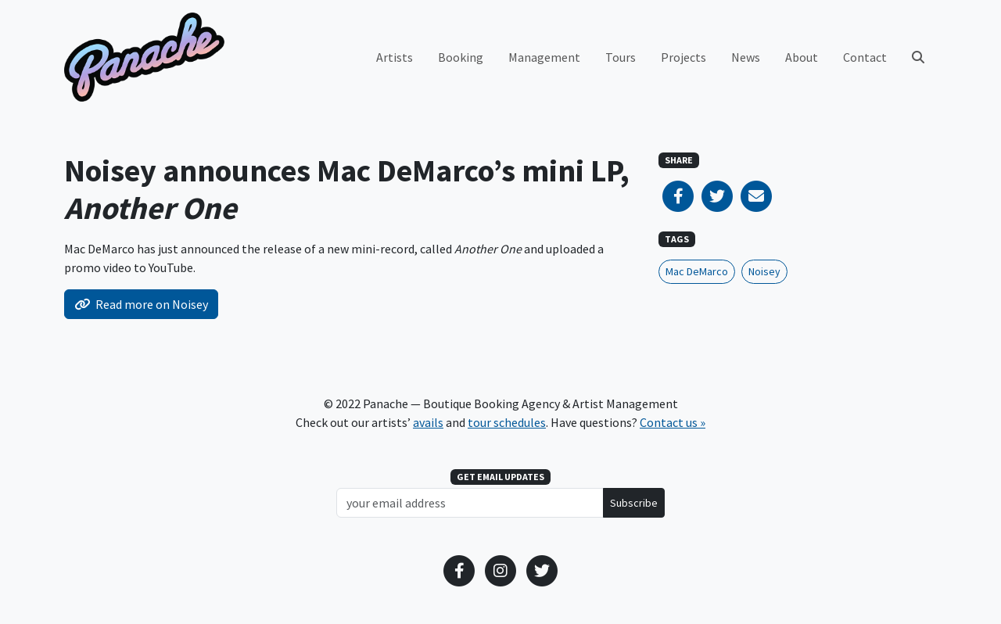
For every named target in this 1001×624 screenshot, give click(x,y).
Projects (683, 57)
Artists (394, 57)
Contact (865, 57)
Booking (460, 57)
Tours (620, 57)
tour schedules (507, 422)
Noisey (764, 271)
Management (544, 57)
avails (428, 422)
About (801, 57)
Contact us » (672, 422)
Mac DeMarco (697, 271)
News (745, 57)
